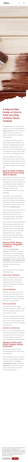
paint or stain (7, 131)
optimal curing (15, 207)
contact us (6, 365)
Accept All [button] (15, 458)
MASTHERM (6, 260)
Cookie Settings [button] (6, 458)
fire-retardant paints (18, 260)
